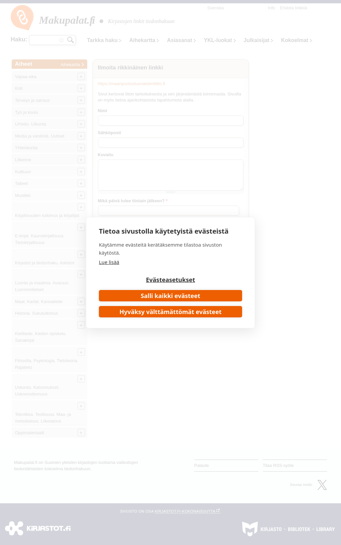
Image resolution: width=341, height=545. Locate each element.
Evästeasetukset (170, 280)
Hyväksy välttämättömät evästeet (171, 312)
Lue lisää (109, 262)
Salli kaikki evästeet (170, 296)
